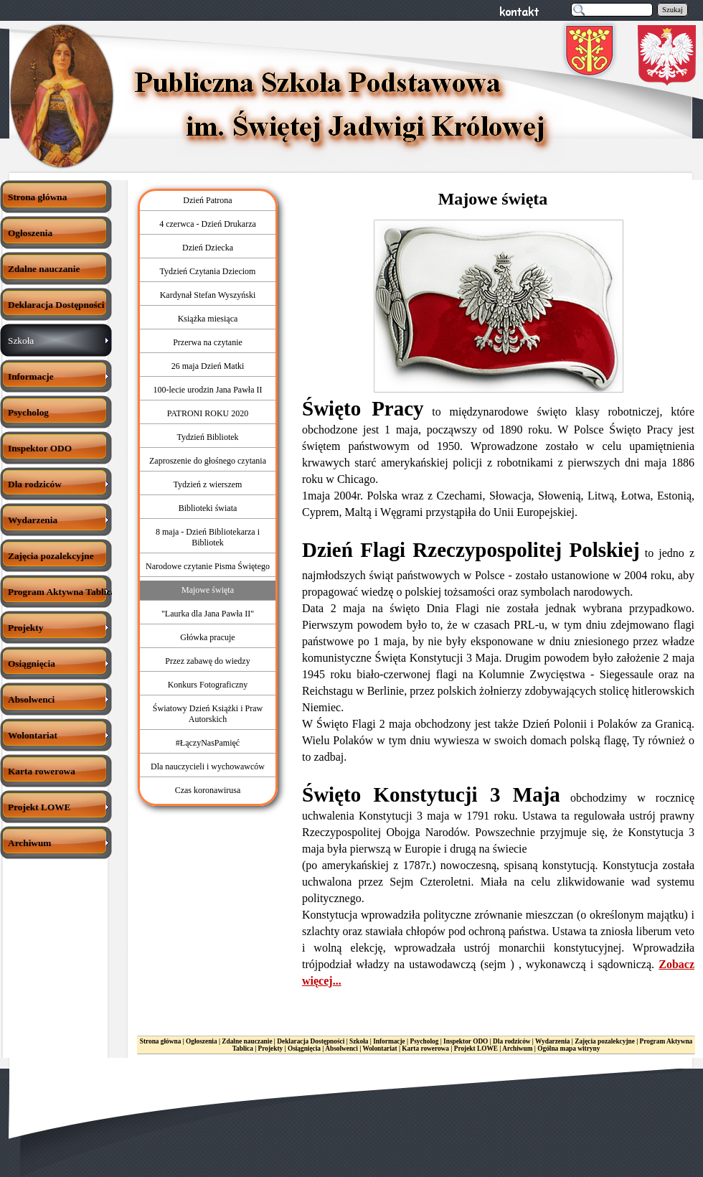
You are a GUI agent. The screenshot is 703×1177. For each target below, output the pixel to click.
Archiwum (517, 1048)
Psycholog (425, 1041)
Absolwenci (341, 1048)
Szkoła (358, 1041)
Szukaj (672, 10)
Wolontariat (379, 1048)
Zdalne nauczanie (247, 1041)
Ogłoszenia (201, 1041)
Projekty (270, 1048)
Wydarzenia (552, 1041)
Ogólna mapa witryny (568, 1048)
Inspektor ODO (465, 1041)
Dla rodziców (511, 1041)
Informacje (389, 1041)
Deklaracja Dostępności (310, 1041)
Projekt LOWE (476, 1048)
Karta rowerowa (425, 1048)
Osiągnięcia (304, 1048)
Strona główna (160, 1041)
